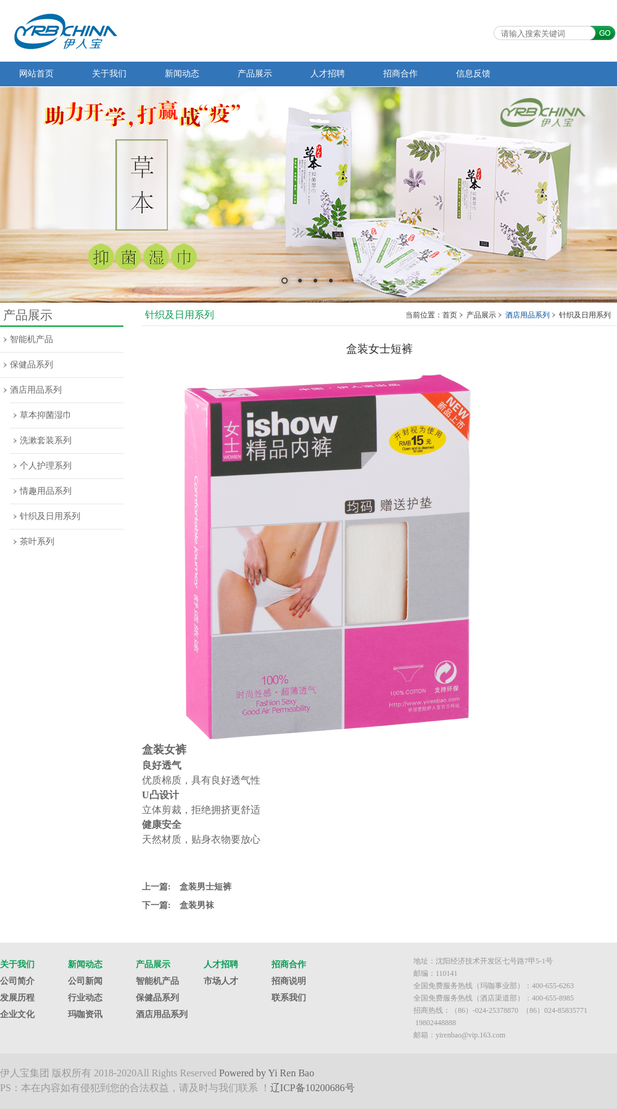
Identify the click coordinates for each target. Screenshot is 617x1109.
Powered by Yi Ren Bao (266, 1073)
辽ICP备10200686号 (312, 1087)
